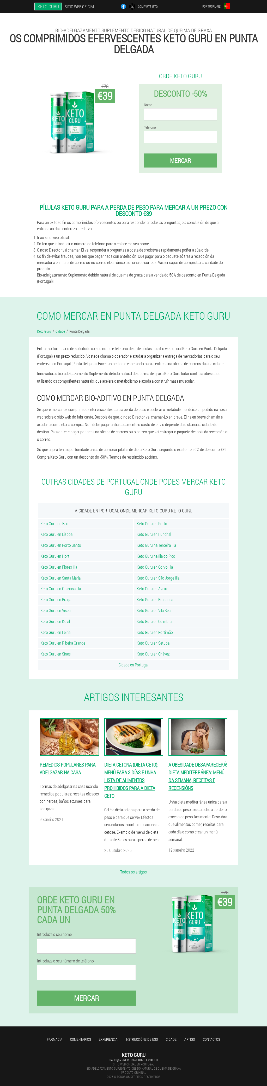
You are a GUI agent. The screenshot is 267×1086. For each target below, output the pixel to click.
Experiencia (108, 1039)
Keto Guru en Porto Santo (60, 545)
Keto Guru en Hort (54, 556)
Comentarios (80, 1039)
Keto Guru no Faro (55, 523)
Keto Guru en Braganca (155, 599)
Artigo (189, 1039)
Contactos (211, 1039)
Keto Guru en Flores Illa (58, 567)
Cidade (171, 1039)
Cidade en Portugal (133, 664)
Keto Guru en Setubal (153, 643)
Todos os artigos (133, 872)
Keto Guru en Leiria (55, 632)
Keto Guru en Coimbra (154, 621)
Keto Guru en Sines (55, 654)
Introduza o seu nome (54, 934)
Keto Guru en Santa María (60, 578)
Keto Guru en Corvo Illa (155, 567)
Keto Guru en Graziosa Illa (60, 588)
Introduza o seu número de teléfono (65, 961)
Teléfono (150, 127)
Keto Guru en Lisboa (56, 534)
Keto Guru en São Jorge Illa (158, 578)
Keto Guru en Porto (152, 523)
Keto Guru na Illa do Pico (156, 556)
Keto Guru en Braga (55, 599)
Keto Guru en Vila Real (154, 610)
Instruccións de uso (141, 1039)
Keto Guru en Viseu (55, 610)
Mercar (180, 160)
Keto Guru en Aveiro (152, 588)
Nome (148, 105)
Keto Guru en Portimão (155, 632)
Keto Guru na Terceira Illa (156, 545)
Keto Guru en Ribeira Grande (62, 643)
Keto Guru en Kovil (55, 621)
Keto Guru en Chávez (153, 654)
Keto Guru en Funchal (154, 534)
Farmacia (54, 1039)
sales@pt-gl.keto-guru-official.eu (134, 1060)
